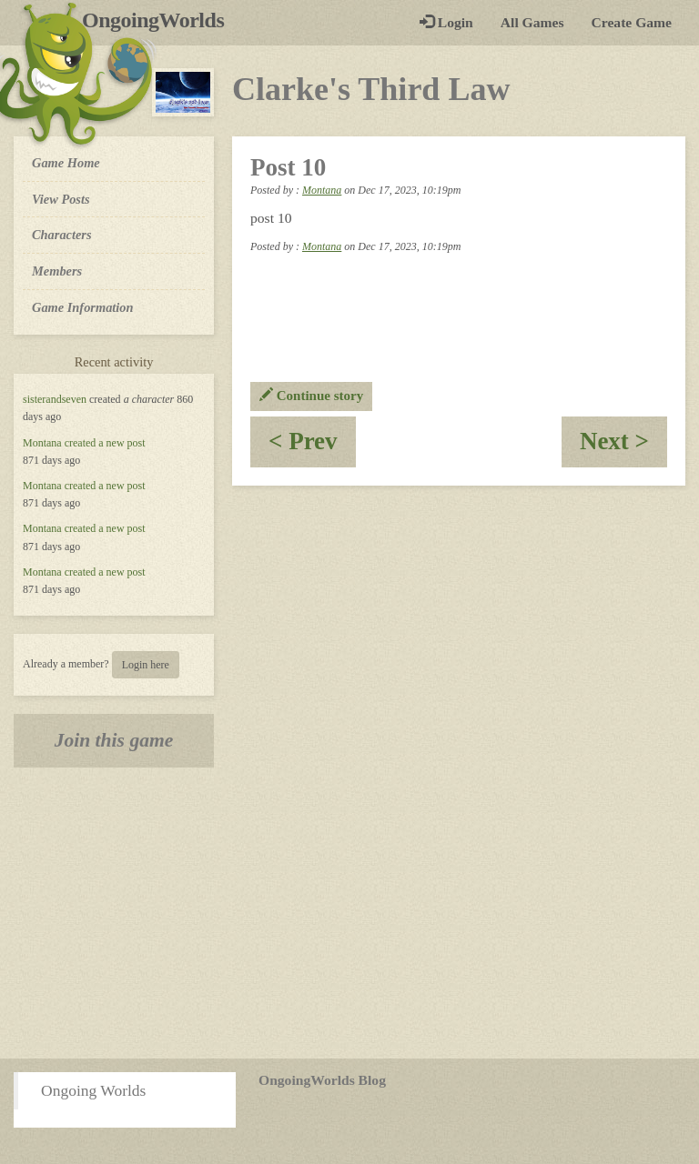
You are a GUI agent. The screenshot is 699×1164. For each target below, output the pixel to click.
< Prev (312, 446)
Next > (623, 446)
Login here (145, 664)
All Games (532, 22)
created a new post (105, 442)
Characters (61, 234)
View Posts (61, 199)
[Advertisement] (349, 913)
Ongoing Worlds (93, 1090)
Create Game (632, 22)
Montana (42, 442)
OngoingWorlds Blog (322, 1080)
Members (57, 271)
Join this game (114, 740)
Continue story (311, 395)
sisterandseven (54, 399)
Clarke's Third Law (371, 89)
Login (446, 22)
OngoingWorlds (160, 20)
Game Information (83, 307)
